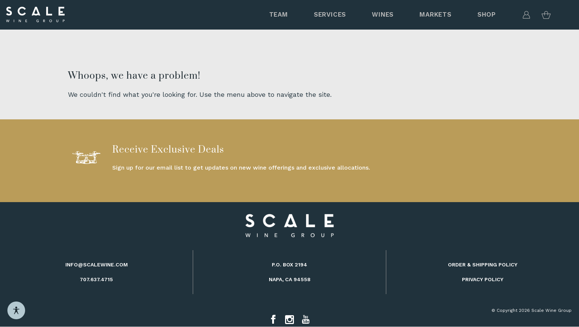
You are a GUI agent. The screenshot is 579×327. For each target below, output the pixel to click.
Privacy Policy (482, 279)
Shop (486, 14)
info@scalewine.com (96, 265)
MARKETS (435, 14)
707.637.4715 (96, 279)
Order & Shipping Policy (482, 265)
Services (330, 14)
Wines (383, 14)
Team (278, 14)
